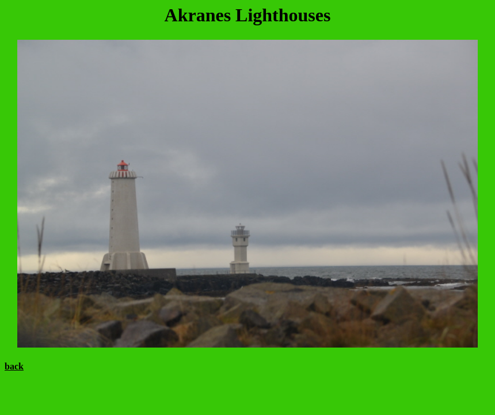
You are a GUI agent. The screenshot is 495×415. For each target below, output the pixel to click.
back (14, 366)
